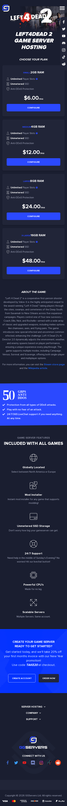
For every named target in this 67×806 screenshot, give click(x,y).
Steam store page (54, 364)
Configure (33, 107)
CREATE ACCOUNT (22, 678)
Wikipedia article (37, 368)
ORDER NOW (48, 678)
